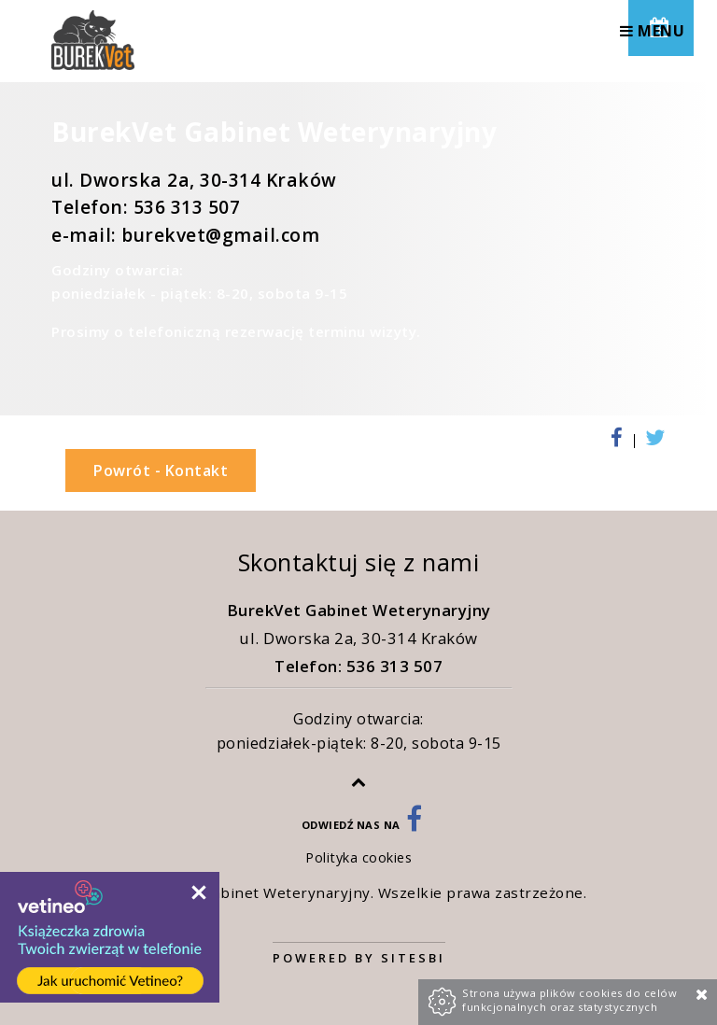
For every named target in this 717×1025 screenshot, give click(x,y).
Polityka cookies (358, 857)
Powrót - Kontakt (160, 470)
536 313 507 (187, 206)
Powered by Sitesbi (359, 957)
